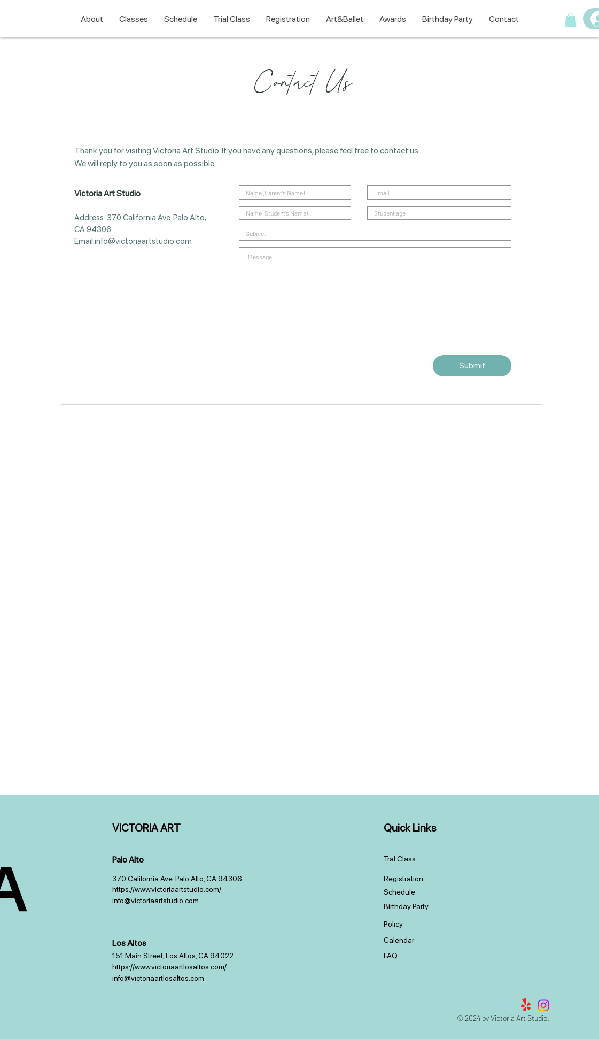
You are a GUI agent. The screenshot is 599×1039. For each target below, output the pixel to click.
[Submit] (472, 365)
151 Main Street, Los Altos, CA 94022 (173, 955)
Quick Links (410, 827)
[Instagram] (543, 1005)
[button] (571, 20)
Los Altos (129, 943)
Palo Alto (128, 860)
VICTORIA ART (146, 827)
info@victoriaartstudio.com (143, 241)
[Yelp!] (525, 1005)
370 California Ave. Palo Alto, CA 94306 (177, 878)
